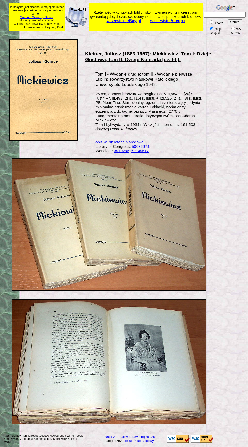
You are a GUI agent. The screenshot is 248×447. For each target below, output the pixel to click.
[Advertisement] (231, 115)
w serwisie (124, 21)
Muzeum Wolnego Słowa (36, 17)
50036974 (140, 146)
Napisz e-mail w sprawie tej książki (130, 437)
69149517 (140, 151)
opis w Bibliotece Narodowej (120, 142)
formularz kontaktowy (138, 441)
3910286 (121, 151)
